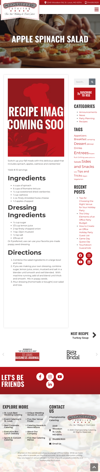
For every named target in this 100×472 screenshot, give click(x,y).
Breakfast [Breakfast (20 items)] (80, 139)
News (82, 115)
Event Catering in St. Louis (12, 420)
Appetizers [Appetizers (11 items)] (80, 135)
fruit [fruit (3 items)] (75, 157)
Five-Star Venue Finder (35, 420)
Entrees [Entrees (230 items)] (81, 153)
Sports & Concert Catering (12, 439)
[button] (95, 9)
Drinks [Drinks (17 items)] (78, 148)
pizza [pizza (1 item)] (91, 157)
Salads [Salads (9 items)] (77, 162)
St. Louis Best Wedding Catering (13, 414)
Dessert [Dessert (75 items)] (80, 144)
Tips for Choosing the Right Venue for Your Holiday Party (87, 204)
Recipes (83, 121)
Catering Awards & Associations (36, 426)
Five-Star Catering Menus (36, 439)
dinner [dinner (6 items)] (90, 144)
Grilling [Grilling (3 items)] (81, 157)
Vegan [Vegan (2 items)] (84, 176)
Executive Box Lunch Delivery (11, 432)
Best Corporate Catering (11, 426)
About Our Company (32, 432)
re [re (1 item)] (94, 157)
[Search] (92, 82)
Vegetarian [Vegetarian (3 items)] (78, 179)
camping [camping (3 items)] (91, 139)
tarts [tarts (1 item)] (75, 172)
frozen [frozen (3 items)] (92, 153)
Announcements (88, 112)
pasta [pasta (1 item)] (87, 157)
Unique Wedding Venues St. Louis (35, 414)
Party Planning (87, 118)
